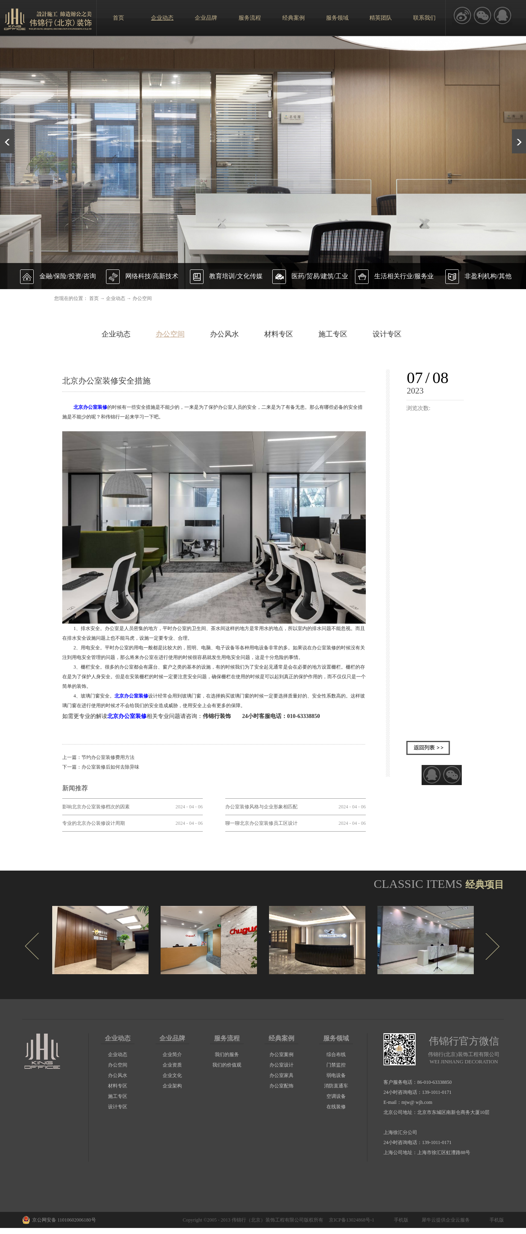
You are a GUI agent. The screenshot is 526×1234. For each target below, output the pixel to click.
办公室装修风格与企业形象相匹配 (261, 807)
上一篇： (98, 757)
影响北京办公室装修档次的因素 (96, 807)
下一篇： (100, 767)
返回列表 (428, 748)
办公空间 (142, 298)
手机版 (399, 1220)
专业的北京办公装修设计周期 (93, 823)
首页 (118, 18)
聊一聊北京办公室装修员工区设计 (261, 823)
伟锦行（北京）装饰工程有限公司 (268, 1220)
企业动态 (115, 298)
